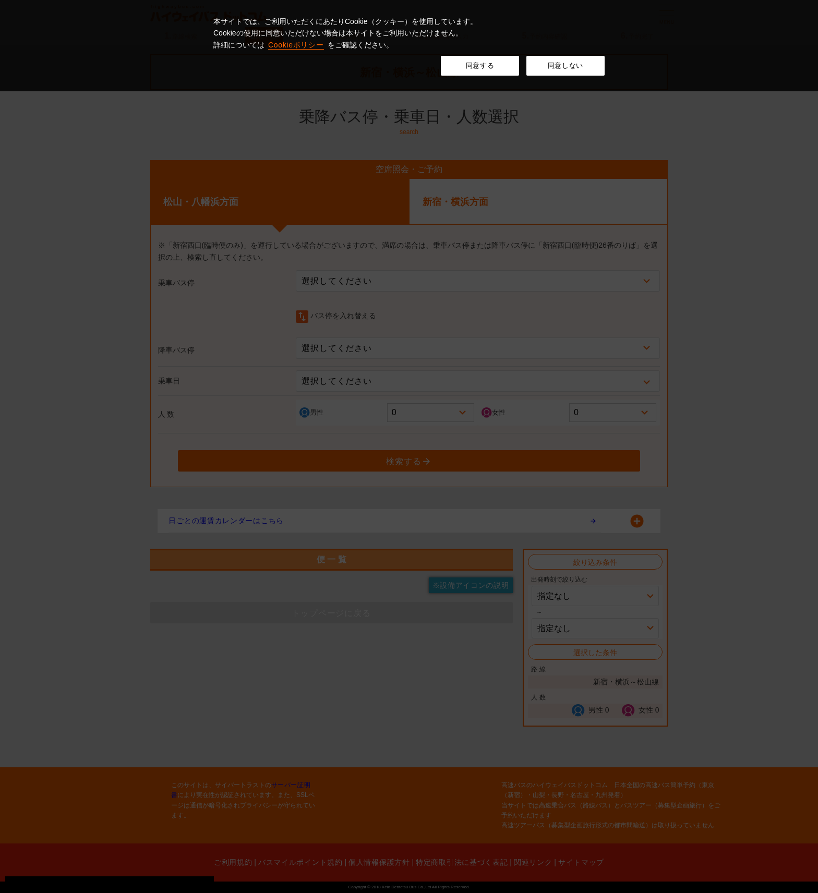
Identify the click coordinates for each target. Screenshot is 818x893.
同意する (480, 65)
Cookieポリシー (296, 45)
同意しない (565, 65)
